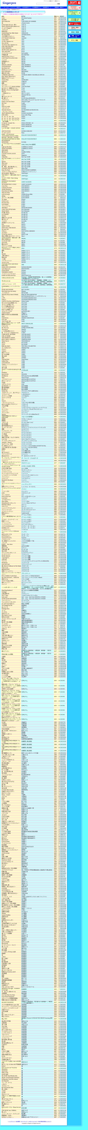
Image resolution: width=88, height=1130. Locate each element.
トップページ (3, 9)
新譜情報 (8, 9)
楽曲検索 (45, 7)
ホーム (5, 7)
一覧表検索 (58, 7)
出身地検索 (25, 7)
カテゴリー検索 (15, 7)
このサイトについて (32, 1121)
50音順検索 (35, 7)
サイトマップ (24, 1121)
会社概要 (18, 1121)
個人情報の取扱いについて (44, 1121)
